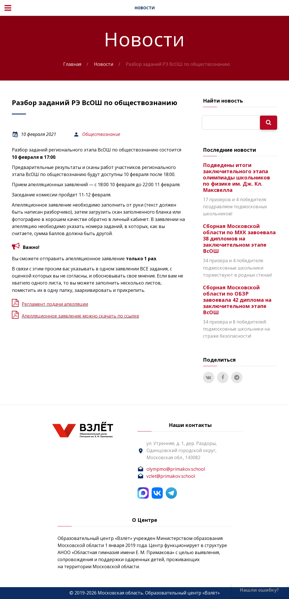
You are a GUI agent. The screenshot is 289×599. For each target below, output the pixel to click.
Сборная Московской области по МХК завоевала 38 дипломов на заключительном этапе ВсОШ (239, 238)
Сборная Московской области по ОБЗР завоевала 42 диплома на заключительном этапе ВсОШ (237, 300)
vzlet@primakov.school (170, 476)
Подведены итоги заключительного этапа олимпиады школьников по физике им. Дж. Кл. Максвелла (236, 177)
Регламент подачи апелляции (55, 304)
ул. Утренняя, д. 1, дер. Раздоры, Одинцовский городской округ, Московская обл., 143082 (181, 450)
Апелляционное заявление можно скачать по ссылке (80, 316)
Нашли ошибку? (259, 590)
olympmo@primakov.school (175, 469)
